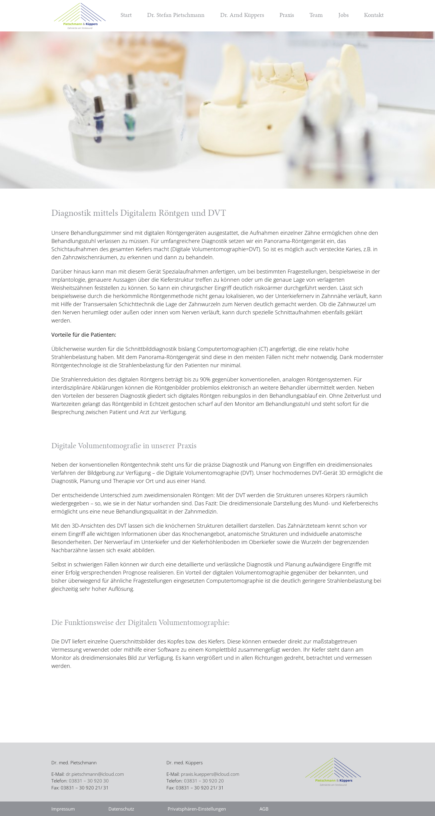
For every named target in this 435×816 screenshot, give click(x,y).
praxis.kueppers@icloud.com (210, 774)
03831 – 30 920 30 (89, 781)
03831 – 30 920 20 (204, 781)
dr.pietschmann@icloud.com (95, 774)
